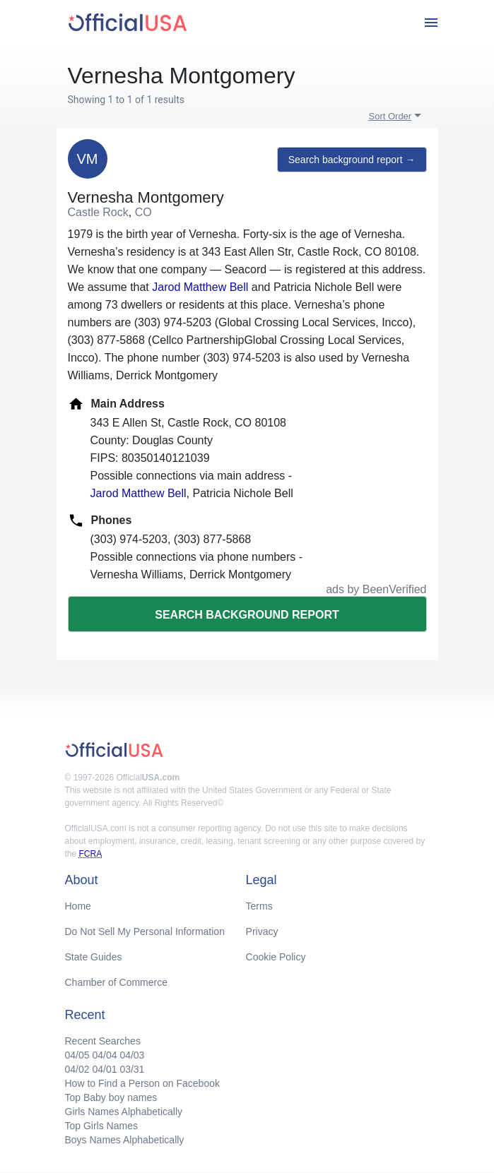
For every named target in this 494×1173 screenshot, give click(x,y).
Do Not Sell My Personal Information (145, 931)
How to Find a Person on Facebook (142, 1083)
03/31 (131, 1069)
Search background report (247, 615)
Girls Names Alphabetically (124, 1111)
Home (78, 906)
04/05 (77, 1055)
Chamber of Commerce (116, 982)
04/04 (104, 1055)
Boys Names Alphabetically (124, 1139)
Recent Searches (103, 1041)
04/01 (104, 1069)
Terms (259, 906)
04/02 (77, 1069)
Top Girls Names (101, 1125)
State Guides (93, 957)
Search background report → (352, 159)
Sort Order (390, 116)
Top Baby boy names (111, 1097)
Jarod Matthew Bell (200, 287)
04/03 (131, 1055)
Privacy (262, 931)
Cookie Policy (276, 957)
